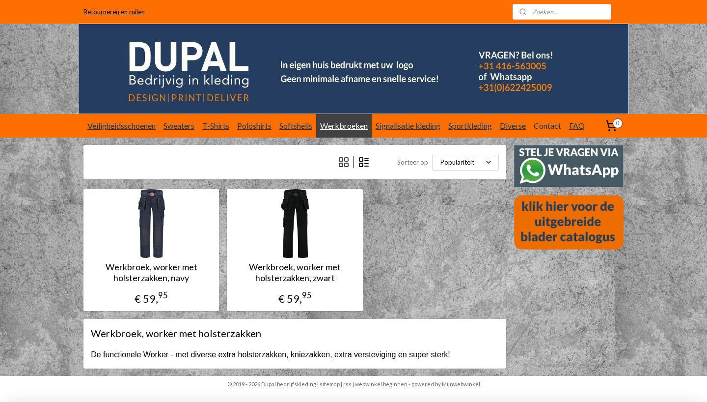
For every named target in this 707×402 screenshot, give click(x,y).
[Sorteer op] (465, 162)
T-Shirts (215, 125)
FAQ (577, 125)
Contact (547, 125)
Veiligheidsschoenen (121, 125)
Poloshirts (254, 125)
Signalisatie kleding (408, 125)
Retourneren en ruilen (114, 12)
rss (347, 384)
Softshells (295, 125)
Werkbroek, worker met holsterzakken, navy (151, 272)
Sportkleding (470, 125)
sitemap (330, 384)
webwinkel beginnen (381, 384)
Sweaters (178, 125)
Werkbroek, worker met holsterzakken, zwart (295, 272)
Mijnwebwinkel (461, 384)
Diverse (513, 125)
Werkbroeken (344, 125)
